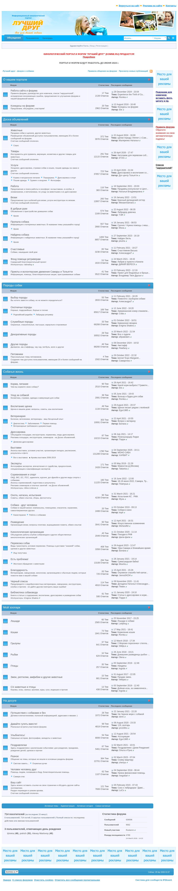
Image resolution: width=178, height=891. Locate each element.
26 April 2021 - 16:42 (123, 382)
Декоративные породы (23, 334)
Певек (122, 586)
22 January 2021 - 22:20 (125, 711)
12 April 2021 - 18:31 (123, 521)
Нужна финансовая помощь (131, 773)
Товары (15, 151)
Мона (121, 228)
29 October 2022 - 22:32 (125, 355)
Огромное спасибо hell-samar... (133, 572)
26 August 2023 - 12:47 (125, 545)
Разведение (17, 522)
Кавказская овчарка (127, 323)
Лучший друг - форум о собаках (18, 71)
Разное (15, 756)
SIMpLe (122, 646)
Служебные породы (22, 321)
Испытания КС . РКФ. (128, 496)
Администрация (68, 806)
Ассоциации (123, 736)
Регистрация (101, 46)
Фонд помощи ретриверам (25, 259)
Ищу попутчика (20, 553)
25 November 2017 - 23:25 (126, 618)
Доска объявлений (15, 119)
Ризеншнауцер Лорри (128, 437)
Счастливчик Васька (127, 250)
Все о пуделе (124, 334)
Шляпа (10, 833)
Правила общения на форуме (102, 71)
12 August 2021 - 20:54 (125, 734)
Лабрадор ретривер (44, 315)
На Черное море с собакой (131, 714)
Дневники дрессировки (23, 442)
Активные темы (51, 806)
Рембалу (123, 348)
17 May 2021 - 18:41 (123, 629)
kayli (121, 512)
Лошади (15, 621)
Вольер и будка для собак (130, 396)
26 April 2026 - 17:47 (123, 152)
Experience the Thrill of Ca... (131, 94)
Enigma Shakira (126, 325)
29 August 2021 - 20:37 (125, 405)
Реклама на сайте (152, 5)
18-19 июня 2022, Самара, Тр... (133, 481)
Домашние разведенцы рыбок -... (133, 654)
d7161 (122, 158)
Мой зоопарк (11, 607)
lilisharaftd (124, 526)
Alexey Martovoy (40, 833)
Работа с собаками (37, 515)
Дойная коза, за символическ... (132, 688)
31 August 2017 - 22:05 (125, 674)
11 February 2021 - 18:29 (125, 296)
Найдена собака (20, 234)
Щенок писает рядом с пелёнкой (133, 407)
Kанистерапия (19, 515)
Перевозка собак (20, 543)
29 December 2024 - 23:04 (126, 92)
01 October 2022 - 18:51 (125, 320)
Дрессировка (18, 432)
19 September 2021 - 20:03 (126, 186)
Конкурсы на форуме (128, 107)
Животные (16, 130)
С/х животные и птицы (23, 687)
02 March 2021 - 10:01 (124, 745)
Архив (16, 216)
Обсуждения (14, 37)
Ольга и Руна (125, 750)
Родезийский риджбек (22, 315)
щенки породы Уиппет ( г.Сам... (132, 138)
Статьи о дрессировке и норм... (133, 595)
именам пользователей (28, 821)
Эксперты (16, 463)
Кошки (14, 632)
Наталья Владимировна (130, 191)
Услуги (14, 165)
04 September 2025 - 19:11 (126, 450)
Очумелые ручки (39, 763)
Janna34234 (125, 575)
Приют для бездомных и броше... (133, 273)
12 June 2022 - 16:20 (124, 308)
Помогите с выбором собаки (131, 299)
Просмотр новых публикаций (133, 71)
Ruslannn (130, 830)
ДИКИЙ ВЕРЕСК (127, 264)
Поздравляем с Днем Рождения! (133, 748)
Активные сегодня (85, 806)
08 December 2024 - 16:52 (126, 343)
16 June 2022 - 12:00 (124, 478)
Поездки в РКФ (125, 534)
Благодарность (19, 570)
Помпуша (123, 484)
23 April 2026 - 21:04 (123, 170)
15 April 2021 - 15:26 (123, 570)
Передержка (48, 178)
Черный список (19, 581)
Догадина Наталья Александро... (134, 584)
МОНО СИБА (124, 452)
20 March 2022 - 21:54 (124, 331)
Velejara (123, 679)
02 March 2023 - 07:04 (124, 757)
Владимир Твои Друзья (130, 275)
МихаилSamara (126, 203)
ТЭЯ (121, 215)
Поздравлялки (19, 745)
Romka (122, 97)
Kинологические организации (27, 532)
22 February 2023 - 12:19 (125, 270)
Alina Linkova (30, 488)
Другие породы (19, 344)
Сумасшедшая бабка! (128, 561)
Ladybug (123, 623)
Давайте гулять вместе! (24, 724)
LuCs (121, 790)
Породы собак (12, 285)
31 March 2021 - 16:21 (124, 494)
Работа (15, 186)
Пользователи (32, 38)
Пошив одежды (20, 180)
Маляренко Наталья (129, 140)
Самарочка (124, 361)
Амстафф (122, 345)
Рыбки (14, 654)
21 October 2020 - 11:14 (125, 532)
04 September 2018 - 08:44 (126, 770)
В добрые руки (19, 208)
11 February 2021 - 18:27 (125, 248)
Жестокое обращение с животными (28, 564)
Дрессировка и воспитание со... (132, 173)
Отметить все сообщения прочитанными (77, 880)
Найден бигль (124, 238)
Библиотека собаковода (24, 592)
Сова (121, 313)
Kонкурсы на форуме (22, 105)
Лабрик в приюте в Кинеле (130, 262)
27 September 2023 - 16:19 (126, 236)
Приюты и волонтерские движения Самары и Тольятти (42, 271)
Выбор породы (19, 297)
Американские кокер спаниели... (133, 311)
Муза (121, 499)
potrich (23, 833)
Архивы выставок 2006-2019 (43, 457)
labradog (28, 264)
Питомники (17, 354)
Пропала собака (20, 221)
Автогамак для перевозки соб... (132, 155)
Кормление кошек (126, 632)
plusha (122, 241)
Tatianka (123, 469)
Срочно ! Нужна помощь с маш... (133, 225)
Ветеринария (18, 416)
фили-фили (124, 537)
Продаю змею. (124, 677)
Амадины (122, 666)
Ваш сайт (16, 782)
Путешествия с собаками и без (28, 712)
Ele (120, 110)
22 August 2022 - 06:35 (125, 209)
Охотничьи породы (21, 307)
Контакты (171, 5)
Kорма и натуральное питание (26, 178)
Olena (121, 657)
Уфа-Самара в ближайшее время (134, 548)
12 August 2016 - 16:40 (125, 104)
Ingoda (122, 668)
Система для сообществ (149, 880)
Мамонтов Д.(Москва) (128, 466)
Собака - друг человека (24, 505)
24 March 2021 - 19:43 (124, 259)
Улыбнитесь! (18, 735)
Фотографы (55, 180)
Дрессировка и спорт (67, 178)
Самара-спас (19, 777)
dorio (121, 717)
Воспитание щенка (21, 406)
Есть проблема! (19, 559)
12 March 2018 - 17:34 (124, 641)
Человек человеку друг (23, 769)
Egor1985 (123, 410)
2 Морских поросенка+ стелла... (133, 643)
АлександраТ (125, 253)
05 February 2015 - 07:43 (126, 785)
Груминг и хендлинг (38, 180)
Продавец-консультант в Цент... (132, 189)
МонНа (122, 564)
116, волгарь (124, 725)
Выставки (16, 447)
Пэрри (122, 439)
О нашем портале (15, 79)
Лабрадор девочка (126, 212)
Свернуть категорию (150, 80)
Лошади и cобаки (125, 621)
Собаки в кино (124, 510)
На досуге (9, 700)
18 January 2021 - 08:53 (125, 222)
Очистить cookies (44, 880)
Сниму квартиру (125, 760)
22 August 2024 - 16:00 (125, 135)
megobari (123, 775)
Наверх (7, 880)
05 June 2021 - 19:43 (124, 394)
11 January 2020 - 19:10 (125, 592)
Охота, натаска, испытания (26, 495)
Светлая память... (21, 763)
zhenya (122, 762)
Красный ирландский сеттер (131, 200)
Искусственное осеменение (131, 523)
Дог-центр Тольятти (128, 175)
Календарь (47, 38)
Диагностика (18, 423)
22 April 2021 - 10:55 (123, 418)
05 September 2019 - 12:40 (126, 685)
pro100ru (123, 728)
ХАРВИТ (123, 455)
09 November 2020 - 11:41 (126, 581)
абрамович (124, 337)
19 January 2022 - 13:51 (125, 197)
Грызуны (15, 643)
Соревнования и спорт (23, 474)
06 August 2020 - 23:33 (125, 723)
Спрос (16, 145)
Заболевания (33, 423)
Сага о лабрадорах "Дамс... (131, 788)
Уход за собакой (20, 395)
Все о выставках (20, 457)
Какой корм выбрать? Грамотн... (133, 385)
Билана (122, 424)
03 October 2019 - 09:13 (125, 507)
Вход (92, 46)
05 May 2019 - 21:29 (123, 463)
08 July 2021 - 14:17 (123, 434)
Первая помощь (50, 423)
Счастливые (17, 249)
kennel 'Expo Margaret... (129, 358)
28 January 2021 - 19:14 (125, 559)
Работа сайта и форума (24, 90)
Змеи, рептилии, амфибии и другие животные (36, 677)
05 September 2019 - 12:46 (126, 663)
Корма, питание (19, 384)
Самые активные (102, 806)
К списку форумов (22, 880)
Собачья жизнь (13, 371)
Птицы (14, 665)
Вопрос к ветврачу (127, 421)
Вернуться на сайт (129, 5)
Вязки (14, 197)
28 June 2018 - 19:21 (124, 652)
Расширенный (173, 38)
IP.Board (167, 880)
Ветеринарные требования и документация (32, 426)
